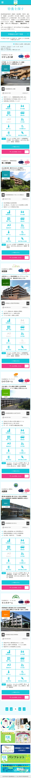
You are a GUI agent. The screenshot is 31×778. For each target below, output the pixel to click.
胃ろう (19, 138)
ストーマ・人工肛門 (11, 138)
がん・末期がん (15, 140)
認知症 (12, 141)
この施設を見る (15, 146)
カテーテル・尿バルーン (17, 246)
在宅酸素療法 (25, 138)
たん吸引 (9, 140)
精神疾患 (17, 141)
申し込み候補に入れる (15, 151)
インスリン (9, 462)
